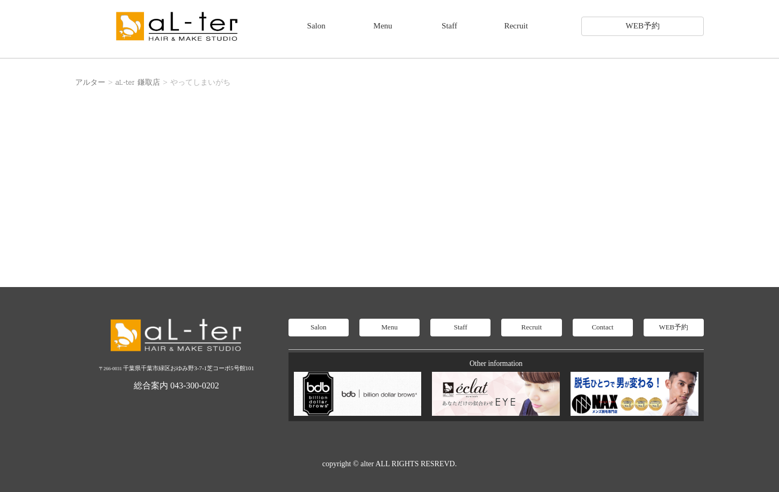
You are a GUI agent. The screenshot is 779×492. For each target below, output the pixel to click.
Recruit (516, 25)
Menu (382, 25)
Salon (316, 25)
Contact (602, 327)
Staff (449, 25)
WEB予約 (643, 25)
